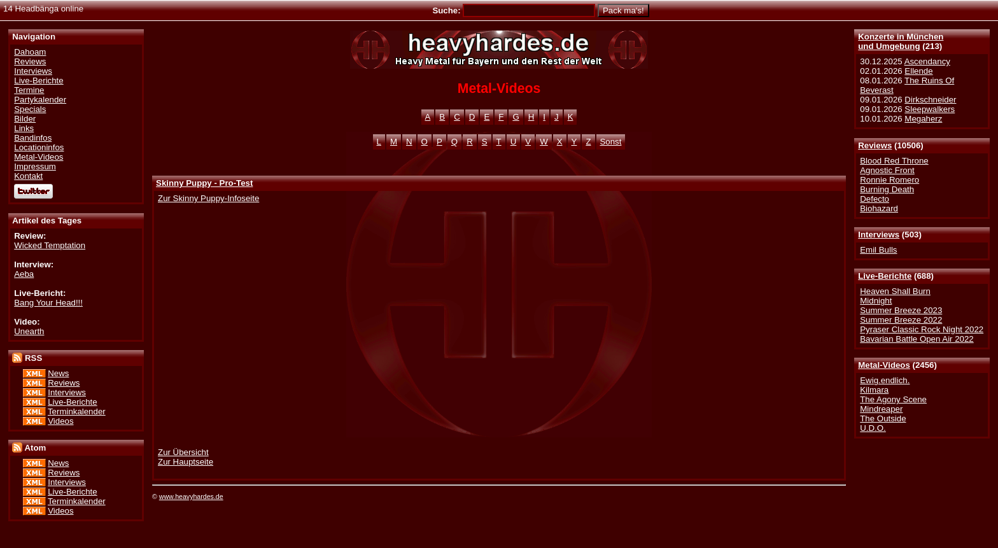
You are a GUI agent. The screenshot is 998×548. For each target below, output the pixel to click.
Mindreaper (881, 409)
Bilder (25, 118)
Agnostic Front (887, 170)
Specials (30, 109)
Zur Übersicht (183, 452)
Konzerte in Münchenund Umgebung (900, 41)
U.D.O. (873, 428)
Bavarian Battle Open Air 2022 (916, 339)
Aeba (24, 274)
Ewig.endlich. (885, 380)
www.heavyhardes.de (191, 496)
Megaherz (923, 118)
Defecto (874, 199)
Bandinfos (33, 138)
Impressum (35, 166)
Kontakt (28, 176)
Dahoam (30, 52)
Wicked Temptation (49, 245)
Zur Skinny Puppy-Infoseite (208, 198)
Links (24, 128)
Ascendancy (927, 61)
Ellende (918, 71)
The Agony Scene (893, 399)
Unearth (29, 331)
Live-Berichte (884, 276)
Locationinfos (39, 147)
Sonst (611, 141)
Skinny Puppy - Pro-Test (204, 183)
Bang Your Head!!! (48, 302)
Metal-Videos (884, 365)
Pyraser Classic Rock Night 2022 (921, 329)
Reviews (875, 145)
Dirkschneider (930, 99)
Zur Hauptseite (185, 462)
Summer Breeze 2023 (901, 310)
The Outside (883, 418)
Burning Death (887, 189)
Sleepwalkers (929, 109)
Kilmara (874, 390)
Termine (29, 90)
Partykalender (40, 99)
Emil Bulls (878, 250)
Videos (60, 421)
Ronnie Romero (889, 180)
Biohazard (879, 208)
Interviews (878, 234)
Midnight (876, 301)
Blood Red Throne (894, 160)
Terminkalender (77, 411)
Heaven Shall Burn (895, 291)
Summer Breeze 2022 (901, 320)
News (58, 373)
